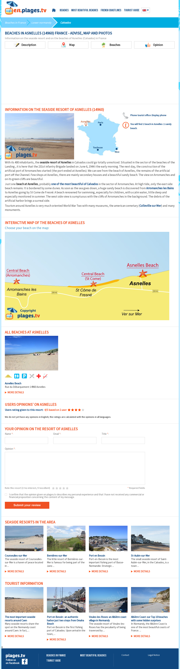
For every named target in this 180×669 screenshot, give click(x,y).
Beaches (64, 10)
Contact (125, 655)
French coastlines (111, 10)
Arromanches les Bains (160, 188)
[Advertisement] (90, 78)
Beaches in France (15, 22)
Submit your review (27, 505)
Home (54, 10)
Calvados (65, 22)
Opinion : (10, 448)
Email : (57, 433)
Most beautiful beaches (84, 10)
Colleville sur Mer (150, 206)
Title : (105, 433)
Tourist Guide (53, 660)
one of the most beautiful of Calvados (74, 184)
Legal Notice (154, 655)
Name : (9, 433)
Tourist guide (131, 10)
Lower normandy (41, 22)
